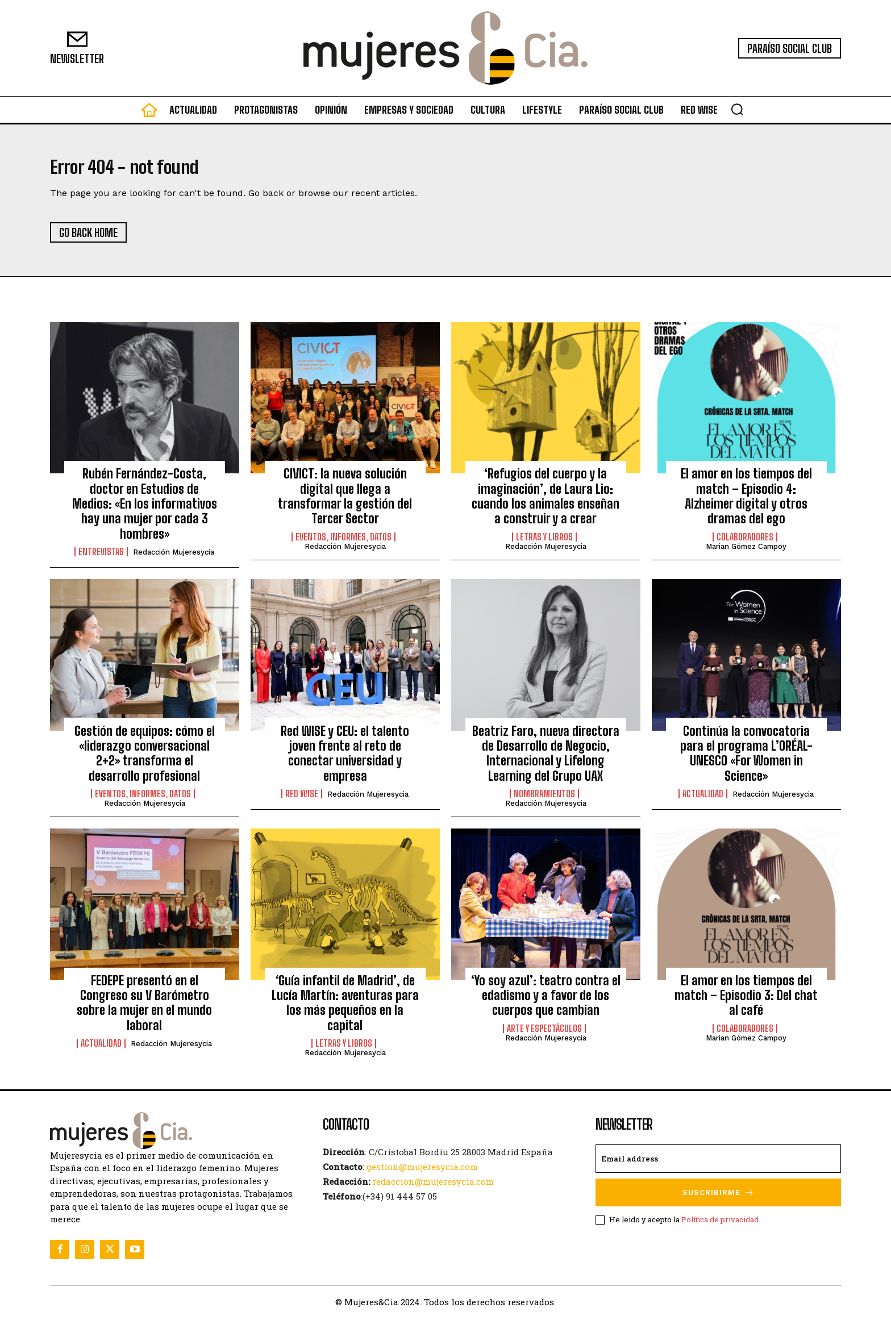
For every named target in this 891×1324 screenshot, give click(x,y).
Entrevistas (101, 558)
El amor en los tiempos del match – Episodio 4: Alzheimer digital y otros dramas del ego (746, 502)
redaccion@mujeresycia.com (433, 1187)
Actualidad (702, 800)
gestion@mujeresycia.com (422, 1173)
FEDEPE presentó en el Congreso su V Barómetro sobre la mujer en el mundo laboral (144, 1009)
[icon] (149, 112)
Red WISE (301, 800)
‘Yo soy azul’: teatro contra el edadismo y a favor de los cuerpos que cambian (546, 1001)
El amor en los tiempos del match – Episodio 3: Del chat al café (746, 1001)
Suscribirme (718, 1198)
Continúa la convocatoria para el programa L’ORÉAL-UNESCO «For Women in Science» (746, 759)
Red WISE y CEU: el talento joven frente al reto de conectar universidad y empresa (345, 759)
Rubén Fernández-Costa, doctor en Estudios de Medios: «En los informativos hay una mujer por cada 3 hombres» (144, 510)
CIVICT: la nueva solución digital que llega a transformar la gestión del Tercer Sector (345, 502)
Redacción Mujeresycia (173, 558)
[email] (718, 1165)
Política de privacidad (720, 1225)
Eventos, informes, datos (343, 542)
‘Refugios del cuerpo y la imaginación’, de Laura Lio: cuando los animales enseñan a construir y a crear (545, 502)
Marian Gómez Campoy (746, 552)
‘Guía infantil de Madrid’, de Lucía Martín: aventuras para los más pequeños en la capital (345, 1009)
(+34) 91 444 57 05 (400, 1202)
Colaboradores (745, 542)
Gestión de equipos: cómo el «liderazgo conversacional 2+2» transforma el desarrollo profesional (144, 759)
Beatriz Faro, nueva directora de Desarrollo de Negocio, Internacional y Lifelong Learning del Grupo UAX (545, 759)
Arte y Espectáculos (544, 1034)
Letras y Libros (544, 542)
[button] (737, 109)
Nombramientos (544, 800)
